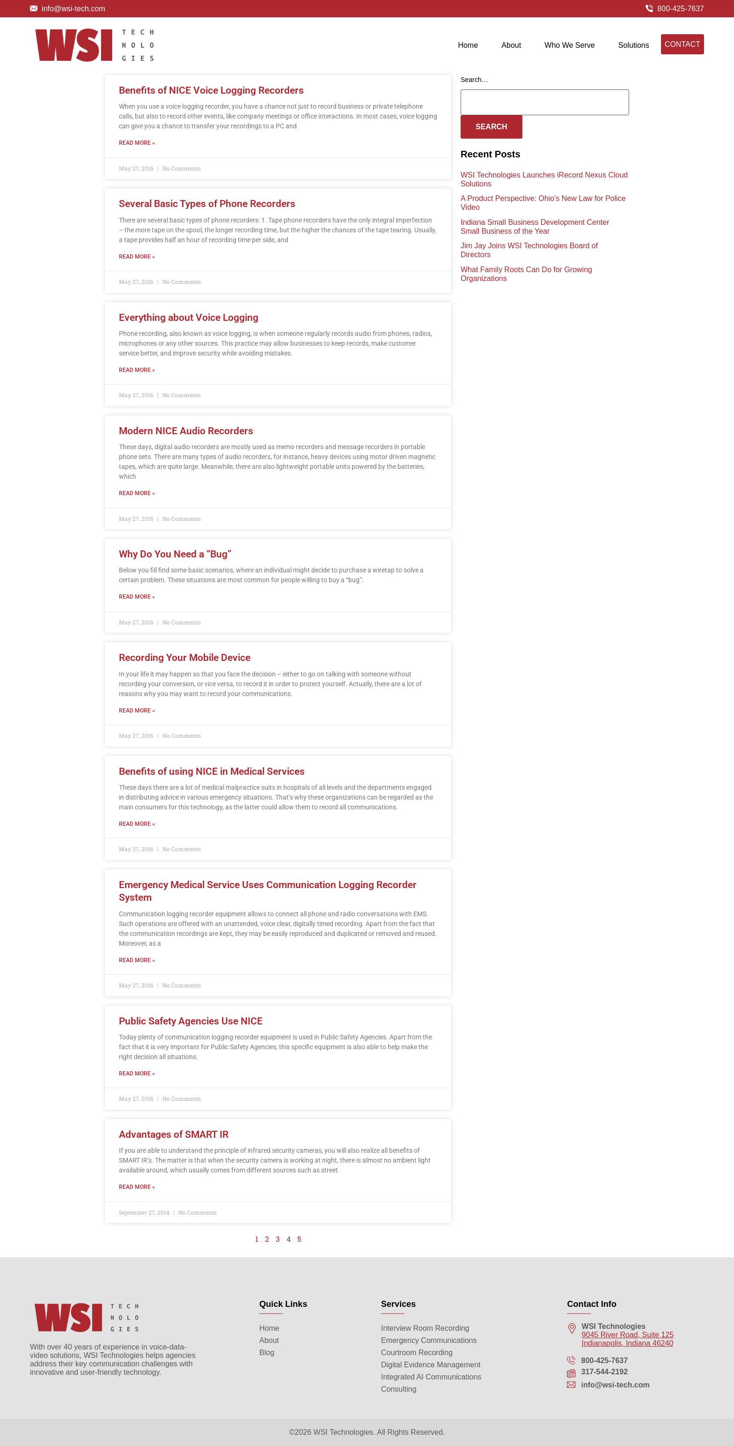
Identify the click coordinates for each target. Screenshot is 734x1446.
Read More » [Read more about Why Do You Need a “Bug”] (137, 604)
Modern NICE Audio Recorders (186, 438)
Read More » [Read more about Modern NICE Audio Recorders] (137, 500)
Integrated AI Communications (431, 1377)
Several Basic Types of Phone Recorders (207, 211)
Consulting (399, 1389)
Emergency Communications (429, 1340)
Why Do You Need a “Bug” (175, 561)
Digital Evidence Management (431, 1365)
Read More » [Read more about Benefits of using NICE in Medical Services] (137, 831)
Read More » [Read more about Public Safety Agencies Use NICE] (137, 1081)
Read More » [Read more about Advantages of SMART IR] (137, 1194)
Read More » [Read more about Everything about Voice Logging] (137, 377)
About (511, 48)
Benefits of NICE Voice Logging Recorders (211, 98)
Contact (682, 47)
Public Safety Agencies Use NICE (191, 1028)
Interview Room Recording (425, 1328)
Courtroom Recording (417, 1353)
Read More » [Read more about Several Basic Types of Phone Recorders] (137, 263)
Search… (474, 87)
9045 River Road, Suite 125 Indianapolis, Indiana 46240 (628, 1339)
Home (468, 48)
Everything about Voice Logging (188, 324)
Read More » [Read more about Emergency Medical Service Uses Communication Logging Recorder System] (137, 967)
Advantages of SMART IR (173, 1142)
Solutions (633, 48)
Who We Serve (569, 48)
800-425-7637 (680, 9)
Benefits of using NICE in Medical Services (212, 779)
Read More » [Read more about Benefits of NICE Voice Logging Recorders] (137, 150)
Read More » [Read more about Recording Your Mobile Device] (137, 718)
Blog (266, 1353)
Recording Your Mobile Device (184, 665)
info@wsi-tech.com (73, 9)
